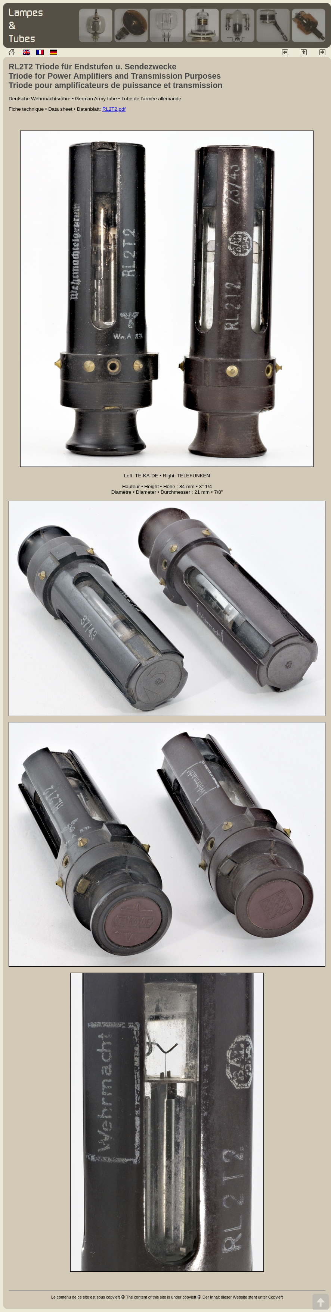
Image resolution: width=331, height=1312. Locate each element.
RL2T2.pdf (114, 109)
